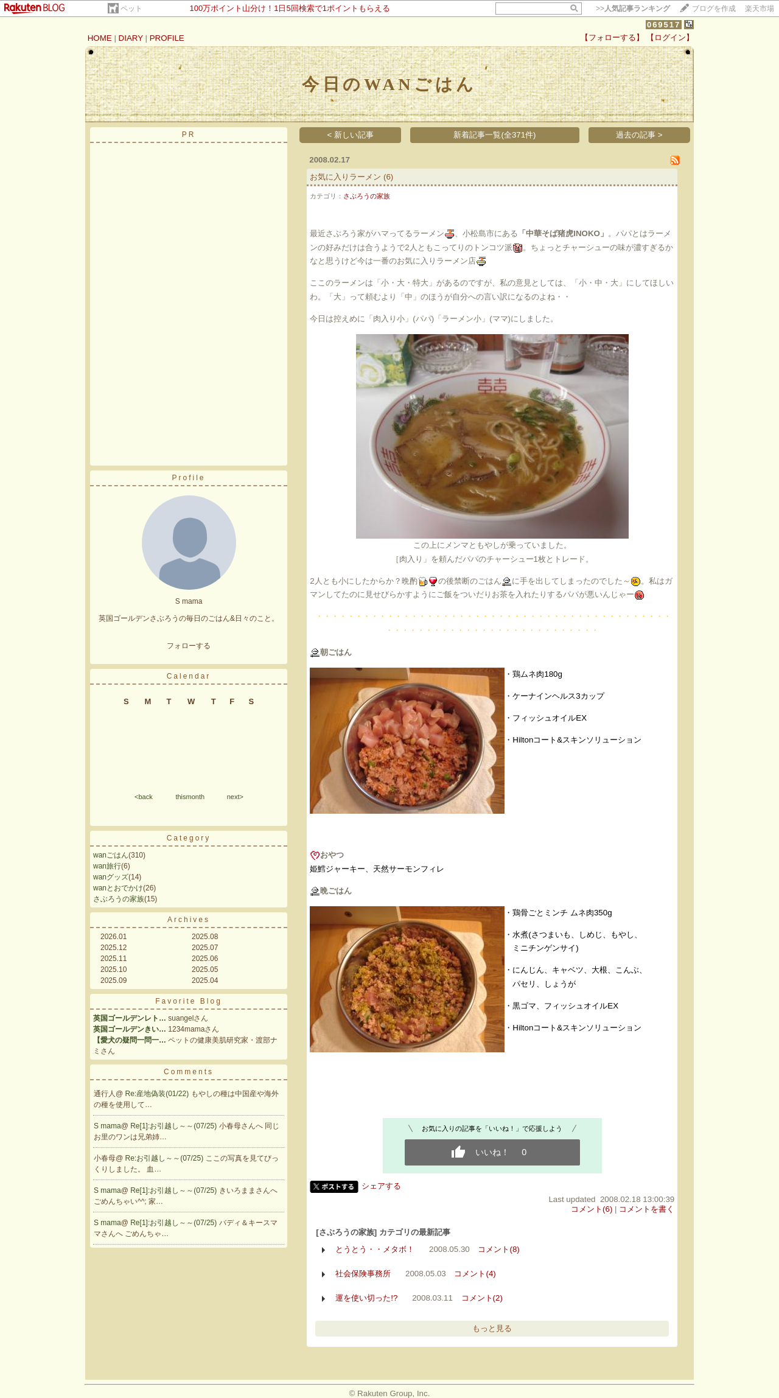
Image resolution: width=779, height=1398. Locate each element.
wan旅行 (107, 866)
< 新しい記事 (350, 134)
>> (633, 8)
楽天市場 (759, 8)
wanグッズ (110, 877)
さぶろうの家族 (118, 899)
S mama (107, 1126)
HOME (100, 38)
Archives (188, 919)
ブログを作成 (714, 8)
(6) (388, 176)
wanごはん (110, 855)
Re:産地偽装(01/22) (158, 1093)
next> (235, 796)
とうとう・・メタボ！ (374, 1249)
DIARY (131, 38)
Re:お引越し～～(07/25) (165, 1158)
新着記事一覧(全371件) (494, 134)
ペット (131, 8)
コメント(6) (591, 1209)
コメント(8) (498, 1249)
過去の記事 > (639, 134)
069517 (663, 24)
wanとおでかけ (118, 888)
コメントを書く (646, 1209)
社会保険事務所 (363, 1273)
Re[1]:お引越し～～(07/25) (174, 1126)
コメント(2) (482, 1297)
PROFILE (167, 38)
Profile (188, 478)
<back (143, 796)
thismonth (189, 796)
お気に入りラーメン (345, 176)
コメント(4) (474, 1273)
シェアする (381, 1185)
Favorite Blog (188, 1001)
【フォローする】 (612, 37)
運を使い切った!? (366, 1297)
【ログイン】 (670, 37)
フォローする (189, 645)
